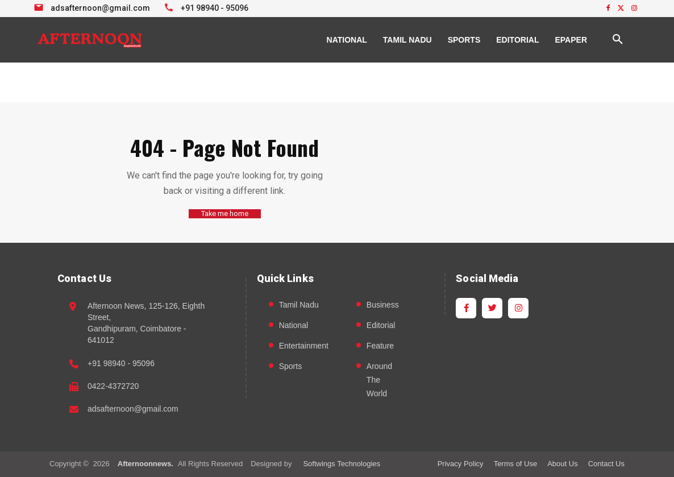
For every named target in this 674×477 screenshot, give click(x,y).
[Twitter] (492, 307)
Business (383, 304)
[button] (617, 40)
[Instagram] (518, 307)
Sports (290, 365)
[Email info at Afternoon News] (93, 7)
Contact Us (606, 463)
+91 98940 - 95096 (121, 362)
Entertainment (303, 345)
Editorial (381, 324)
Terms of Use (516, 463)
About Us (562, 463)
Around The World (379, 379)
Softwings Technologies (341, 463)
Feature (380, 345)
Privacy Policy (461, 463)
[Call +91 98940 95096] (208, 7)
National (293, 324)
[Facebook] (466, 307)
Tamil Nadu (299, 304)
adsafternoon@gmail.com (133, 408)
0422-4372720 (113, 385)
